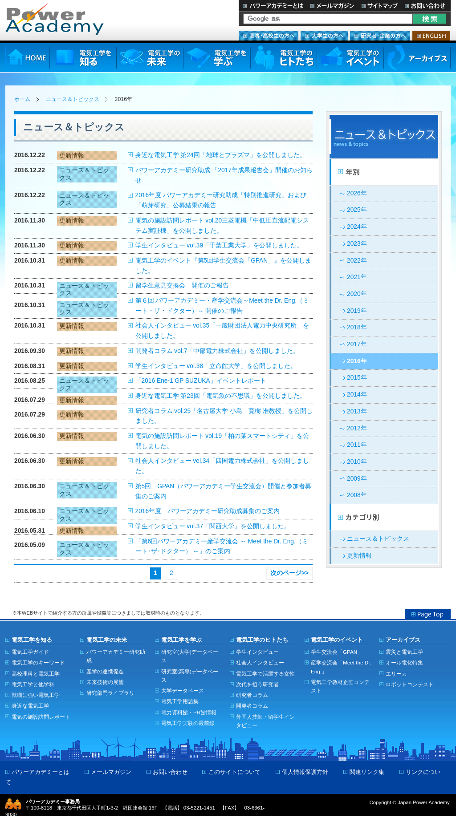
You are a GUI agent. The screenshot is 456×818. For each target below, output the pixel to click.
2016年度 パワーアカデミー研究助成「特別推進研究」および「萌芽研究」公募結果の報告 (220, 200)
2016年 (357, 361)
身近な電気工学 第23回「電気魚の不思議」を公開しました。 (220, 396)
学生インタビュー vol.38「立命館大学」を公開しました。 (216, 366)
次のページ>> (289, 573)
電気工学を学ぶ (216, 57)
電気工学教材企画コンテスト (340, 686)
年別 (384, 172)
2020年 (357, 294)
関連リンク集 (367, 772)
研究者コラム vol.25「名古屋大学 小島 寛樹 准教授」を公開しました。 (224, 416)
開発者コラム (252, 706)
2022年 (357, 260)
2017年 (357, 344)
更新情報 (359, 555)
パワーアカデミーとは (273, 5)
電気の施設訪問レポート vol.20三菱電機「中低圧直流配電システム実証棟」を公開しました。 (222, 225)
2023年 (357, 243)
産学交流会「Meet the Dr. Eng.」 (341, 667)
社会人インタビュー (260, 662)
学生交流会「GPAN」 (336, 652)
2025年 (357, 210)
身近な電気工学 (30, 706)
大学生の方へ (324, 35)
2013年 (357, 411)
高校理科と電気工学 (36, 673)
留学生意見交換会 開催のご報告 (182, 285)
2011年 (357, 444)
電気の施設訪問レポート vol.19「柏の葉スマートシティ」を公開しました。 (222, 441)
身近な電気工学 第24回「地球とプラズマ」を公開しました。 (220, 155)
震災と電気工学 (404, 652)
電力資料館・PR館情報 (188, 712)
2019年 (357, 311)
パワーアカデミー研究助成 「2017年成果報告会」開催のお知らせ (224, 175)
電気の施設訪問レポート (41, 717)
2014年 (357, 394)
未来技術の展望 (105, 682)
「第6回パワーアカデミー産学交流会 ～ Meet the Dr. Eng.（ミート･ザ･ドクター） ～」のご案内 (221, 546)
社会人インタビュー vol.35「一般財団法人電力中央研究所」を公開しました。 (222, 330)
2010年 (357, 461)
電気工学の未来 (149, 57)
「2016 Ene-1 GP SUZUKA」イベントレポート (200, 380)
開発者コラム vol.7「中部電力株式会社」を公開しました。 (217, 351)
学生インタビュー (257, 652)
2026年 (357, 193)
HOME (27, 57)
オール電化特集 (404, 662)
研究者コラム (252, 695)
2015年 (357, 377)
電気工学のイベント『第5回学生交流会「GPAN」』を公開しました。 (223, 265)
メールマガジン (332, 5)
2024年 (357, 226)
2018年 (357, 327)
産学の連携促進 (105, 671)
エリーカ (396, 673)
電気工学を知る (82, 57)
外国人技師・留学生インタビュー (265, 721)
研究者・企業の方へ (380, 35)
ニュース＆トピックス (72, 99)
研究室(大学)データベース (189, 656)
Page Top (428, 614)
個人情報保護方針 (305, 772)
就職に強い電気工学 (36, 695)
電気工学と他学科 (33, 684)
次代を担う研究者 (257, 684)
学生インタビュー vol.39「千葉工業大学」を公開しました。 (219, 245)
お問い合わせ (426, 5)
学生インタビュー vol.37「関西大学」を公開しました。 (213, 526)
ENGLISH (431, 35)
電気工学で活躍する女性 (265, 673)
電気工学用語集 (180, 701)
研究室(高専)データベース (189, 675)
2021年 (357, 277)
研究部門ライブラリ (110, 693)
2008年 (357, 495)
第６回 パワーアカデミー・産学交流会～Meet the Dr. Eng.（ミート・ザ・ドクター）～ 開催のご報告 (222, 305)
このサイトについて (234, 772)
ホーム (22, 99)
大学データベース (182, 690)
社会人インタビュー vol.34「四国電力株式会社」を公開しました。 (222, 466)
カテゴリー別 (384, 517)
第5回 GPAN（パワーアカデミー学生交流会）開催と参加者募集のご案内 (223, 491)
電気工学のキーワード (38, 662)
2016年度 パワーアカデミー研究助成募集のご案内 (207, 511)
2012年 (357, 428)
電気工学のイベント (350, 57)
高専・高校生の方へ (268, 35)
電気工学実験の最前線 (188, 723)
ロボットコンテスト (410, 684)
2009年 (357, 478)
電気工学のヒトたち (283, 57)
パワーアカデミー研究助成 (115, 656)
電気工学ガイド (30, 652)
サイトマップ (379, 5)
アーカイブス (417, 57)
